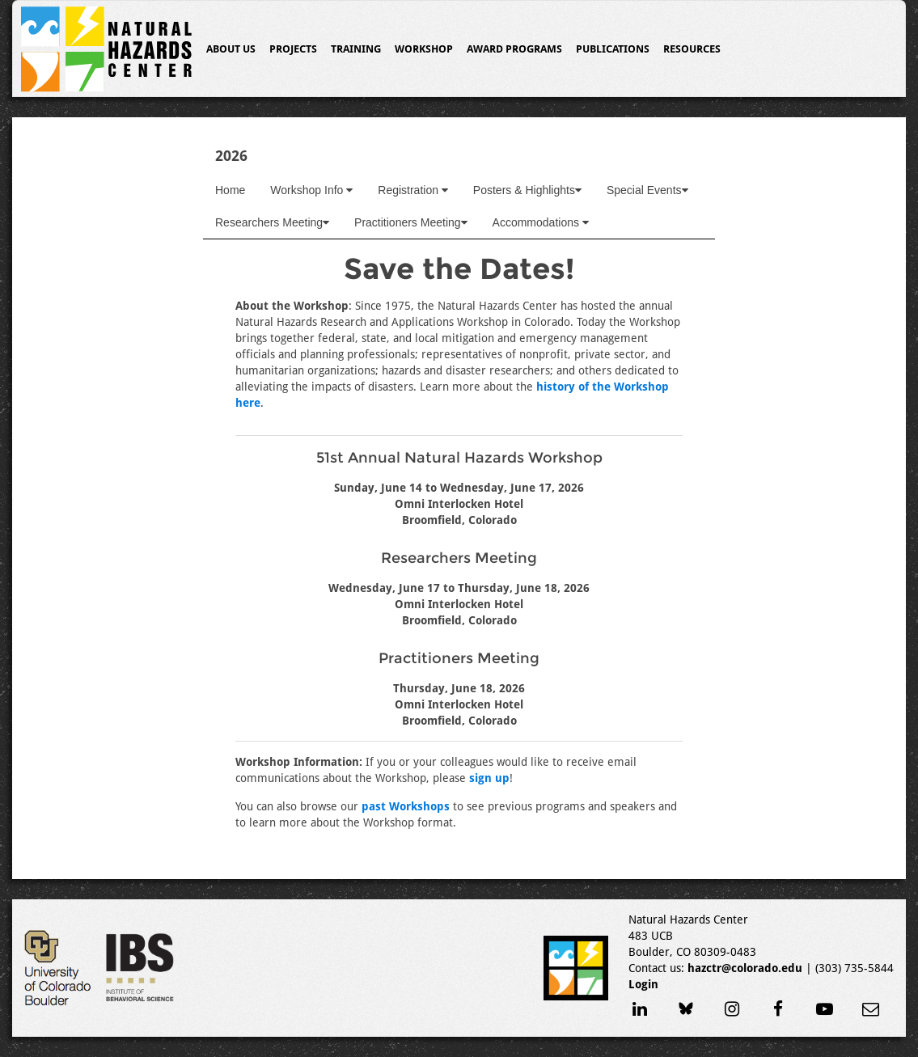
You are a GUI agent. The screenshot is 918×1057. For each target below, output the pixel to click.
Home (230, 190)
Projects (293, 49)
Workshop (424, 49)
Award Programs (514, 49)
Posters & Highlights (527, 190)
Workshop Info (311, 190)
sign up (489, 778)
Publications (612, 49)
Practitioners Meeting (410, 222)
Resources (692, 49)
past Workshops (406, 806)
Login (643, 984)
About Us (231, 49)
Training (356, 49)
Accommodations (541, 222)
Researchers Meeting (272, 222)
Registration (413, 190)
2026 (231, 155)
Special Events (647, 190)
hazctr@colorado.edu (744, 968)
